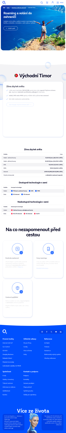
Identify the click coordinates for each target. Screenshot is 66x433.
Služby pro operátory (29, 395)
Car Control (6, 347)
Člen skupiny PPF (48, 416)
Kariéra (5, 395)
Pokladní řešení (7, 358)
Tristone (46, 347)
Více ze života (27, 350)
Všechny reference (50, 358)
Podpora (26, 375)
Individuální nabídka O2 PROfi (12, 366)
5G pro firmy (27, 343)
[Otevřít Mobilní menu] (59, 2)
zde (9, 419)
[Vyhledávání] (41, 2)
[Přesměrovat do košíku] (47, 2)
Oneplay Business (8, 354)
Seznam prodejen (28, 383)
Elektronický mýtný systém (52, 354)
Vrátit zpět (10, 28)
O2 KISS (5, 350)
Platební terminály (8, 362)
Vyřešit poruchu (28, 391)
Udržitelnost (6, 391)
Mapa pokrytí (27, 387)
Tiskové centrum (8, 383)
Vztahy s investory (8, 379)
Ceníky (25, 347)
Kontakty (26, 379)
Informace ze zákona (9, 387)
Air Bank (47, 343)
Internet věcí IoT (8, 343)
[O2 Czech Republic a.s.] (4, 2)
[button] (52, 2)
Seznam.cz (47, 350)
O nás (4, 375)
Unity (25, 354)
